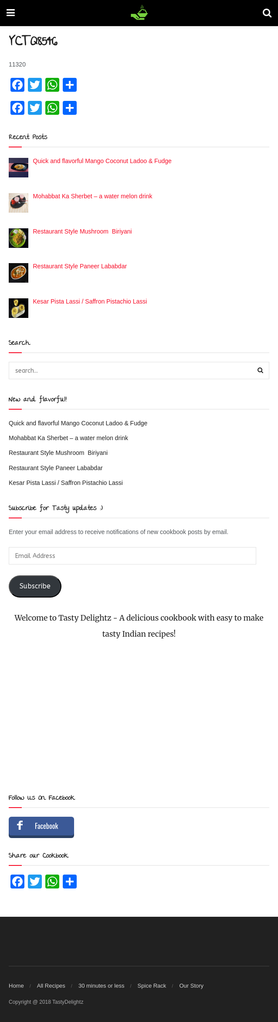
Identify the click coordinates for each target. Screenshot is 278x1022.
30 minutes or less (101, 985)
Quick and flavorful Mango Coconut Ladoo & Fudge (78, 423)
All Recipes (51, 985)
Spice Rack (152, 985)
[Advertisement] (139, 717)
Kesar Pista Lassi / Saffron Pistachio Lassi (66, 482)
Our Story (191, 985)
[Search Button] (260, 370)
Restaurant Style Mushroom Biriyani (58, 452)
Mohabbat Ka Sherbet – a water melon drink (68, 437)
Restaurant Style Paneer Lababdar (56, 467)
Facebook (46, 826)
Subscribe (35, 586)
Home (16, 985)
